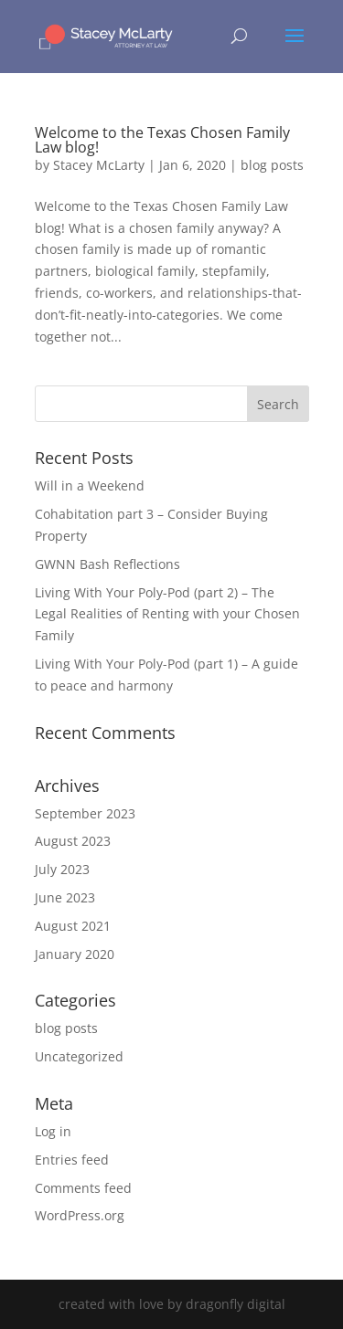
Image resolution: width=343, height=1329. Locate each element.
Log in (53, 1131)
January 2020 (74, 954)
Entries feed (72, 1159)
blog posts (272, 165)
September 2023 (85, 813)
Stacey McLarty (99, 165)
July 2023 (62, 869)
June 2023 (65, 897)
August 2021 (73, 925)
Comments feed (83, 1188)
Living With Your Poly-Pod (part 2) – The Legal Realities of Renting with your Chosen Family (167, 614)
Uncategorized (79, 1056)
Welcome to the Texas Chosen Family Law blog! (162, 139)
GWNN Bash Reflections (107, 564)
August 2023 (73, 840)
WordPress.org (79, 1215)
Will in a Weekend (90, 485)
